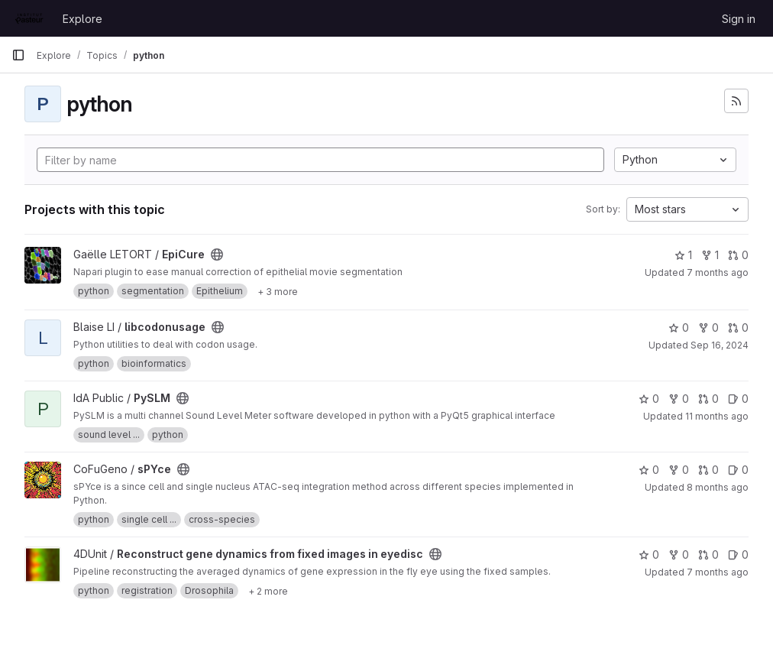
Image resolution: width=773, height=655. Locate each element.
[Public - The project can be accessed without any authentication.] (217, 254)
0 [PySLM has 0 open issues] (738, 398)
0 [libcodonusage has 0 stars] (678, 327)
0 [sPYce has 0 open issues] (738, 469)
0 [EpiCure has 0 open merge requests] (738, 254)
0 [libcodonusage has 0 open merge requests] (738, 327)
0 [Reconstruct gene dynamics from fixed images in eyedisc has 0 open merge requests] (708, 554)
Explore (82, 18)
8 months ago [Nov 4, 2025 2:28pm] (718, 487)
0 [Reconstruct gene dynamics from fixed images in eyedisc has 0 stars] (649, 554)
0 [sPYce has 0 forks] (678, 469)
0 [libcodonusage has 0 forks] (708, 327)
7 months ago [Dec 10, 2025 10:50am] (718, 272)
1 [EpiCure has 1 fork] (710, 254)
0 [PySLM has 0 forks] (678, 398)
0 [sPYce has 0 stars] (649, 469)
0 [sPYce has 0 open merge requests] (708, 469)
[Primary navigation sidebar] (18, 55)
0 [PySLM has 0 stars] (649, 398)
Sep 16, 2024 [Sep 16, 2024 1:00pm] (720, 345)
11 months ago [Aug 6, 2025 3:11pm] (717, 416)
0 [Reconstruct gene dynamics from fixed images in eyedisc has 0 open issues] (738, 554)
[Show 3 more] (278, 291)
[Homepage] (29, 18)
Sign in (738, 18)
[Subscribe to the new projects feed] (736, 101)
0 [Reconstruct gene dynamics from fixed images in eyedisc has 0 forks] (678, 554)
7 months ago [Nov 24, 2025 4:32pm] (718, 572)
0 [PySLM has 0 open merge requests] (708, 398)
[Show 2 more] (268, 591)
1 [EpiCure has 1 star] (683, 254)
